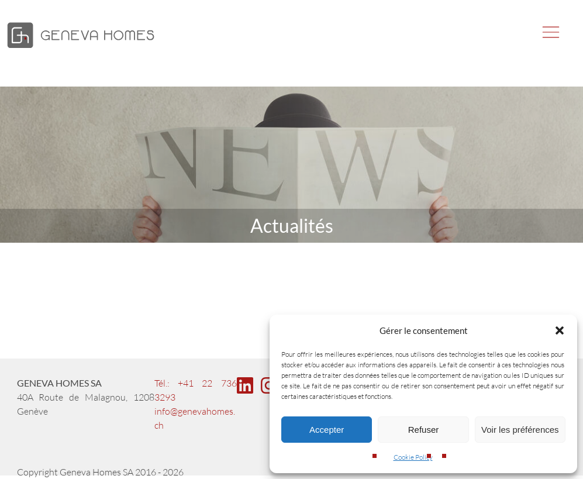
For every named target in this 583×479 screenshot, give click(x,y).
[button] (559, 330)
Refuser (423, 430)
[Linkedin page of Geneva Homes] (248, 391)
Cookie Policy (413, 457)
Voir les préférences (520, 430)
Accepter (326, 430)
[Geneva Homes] (80, 49)
